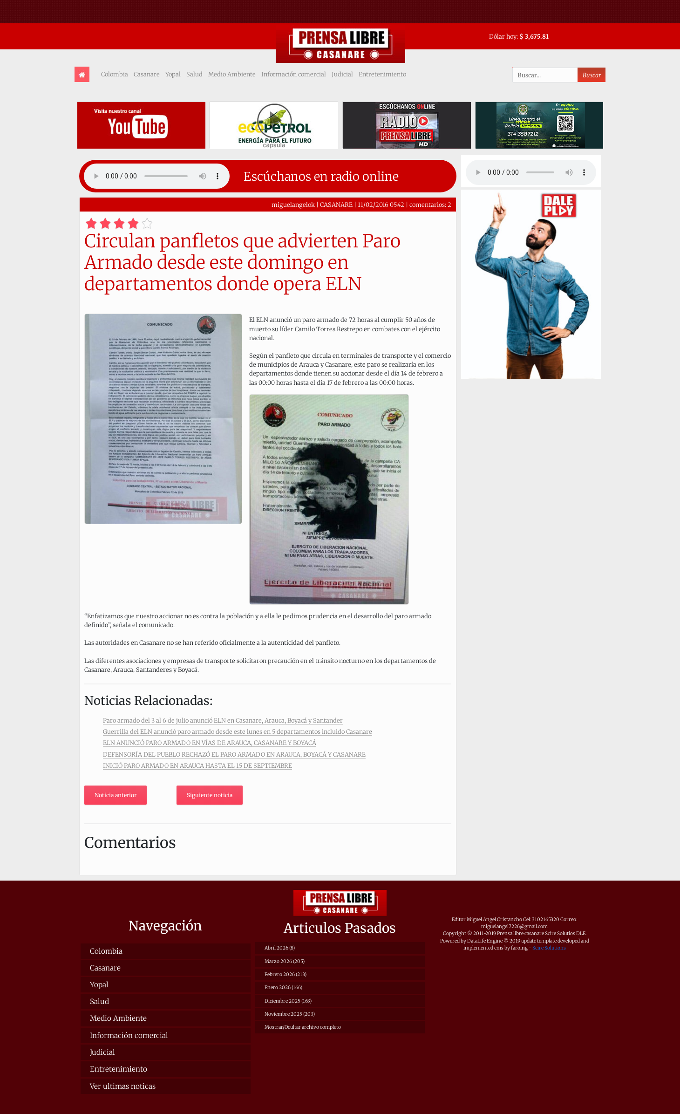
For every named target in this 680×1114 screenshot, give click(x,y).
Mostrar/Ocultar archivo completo (303, 1027)
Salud (194, 74)
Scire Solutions (549, 948)
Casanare (147, 74)
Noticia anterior (115, 795)
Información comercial (293, 74)
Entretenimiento (382, 74)
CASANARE (336, 204)
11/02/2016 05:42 (381, 204)
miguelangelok (293, 204)
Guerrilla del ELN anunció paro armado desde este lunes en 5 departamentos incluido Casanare (237, 731)
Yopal (173, 74)
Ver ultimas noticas (123, 1086)
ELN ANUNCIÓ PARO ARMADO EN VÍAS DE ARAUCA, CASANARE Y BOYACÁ (209, 742)
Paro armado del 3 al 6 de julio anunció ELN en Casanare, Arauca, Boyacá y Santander (223, 720)
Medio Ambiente (232, 74)
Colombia (114, 74)
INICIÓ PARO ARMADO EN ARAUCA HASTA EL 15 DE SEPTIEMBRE (197, 765)
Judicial (342, 74)
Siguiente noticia (209, 795)
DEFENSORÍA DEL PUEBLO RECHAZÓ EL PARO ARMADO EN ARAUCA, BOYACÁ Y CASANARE (234, 754)
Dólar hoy (503, 36)
